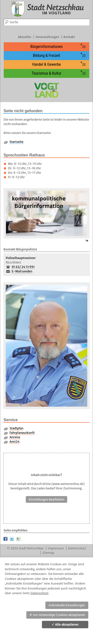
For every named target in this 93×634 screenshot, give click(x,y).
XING (18, 539)
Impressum (56, 548)
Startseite (16, 142)
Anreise (14, 437)
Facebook (5, 539)
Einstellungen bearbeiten (46, 499)
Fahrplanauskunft (22, 433)
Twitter (12, 539)
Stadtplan (16, 428)
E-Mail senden (22, 271)
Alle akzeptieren (65, 624)
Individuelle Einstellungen (67, 605)
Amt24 (14, 441)
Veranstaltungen (47, 37)
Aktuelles (24, 37)
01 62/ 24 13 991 (23, 267)
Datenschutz (77, 548)
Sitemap (48, 553)
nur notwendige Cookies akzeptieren (57, 615)
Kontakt (69, 37)
